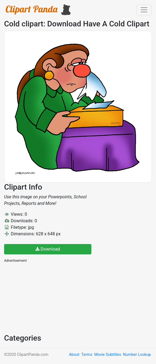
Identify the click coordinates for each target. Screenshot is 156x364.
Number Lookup (137, 354)
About (74, 354)
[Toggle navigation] (144, 9)
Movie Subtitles (107, 354)
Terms (86, 354)
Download (47, 249)
